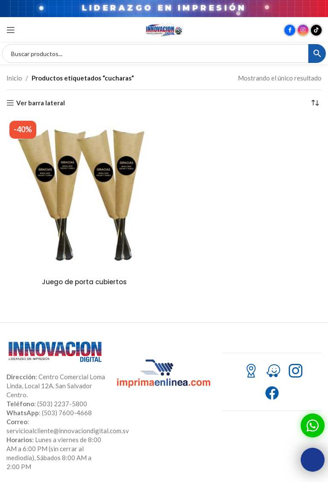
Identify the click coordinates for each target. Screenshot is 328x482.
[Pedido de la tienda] (315, 102)
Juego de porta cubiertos (84, 281)
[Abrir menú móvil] (10, 30)
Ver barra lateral (40, 103)
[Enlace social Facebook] (289, 30)
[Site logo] (164, 29)
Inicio (14, 78)
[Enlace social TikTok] (316, 30)
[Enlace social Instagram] (303, 30)
